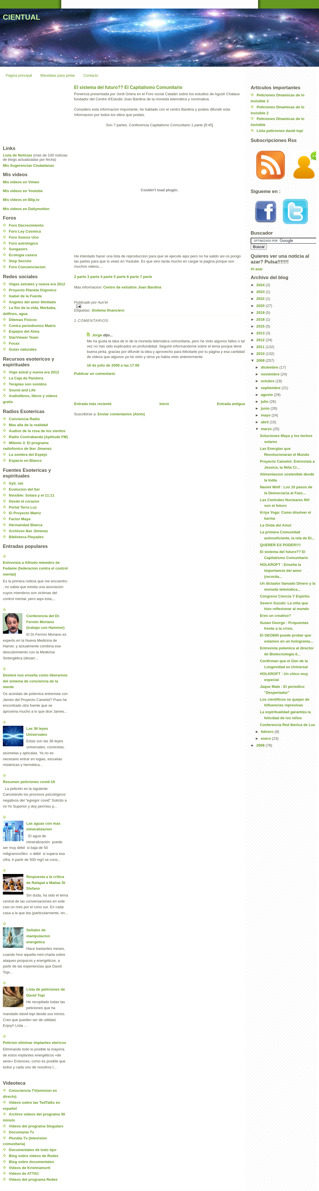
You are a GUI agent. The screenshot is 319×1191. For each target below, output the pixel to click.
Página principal (19, 75)
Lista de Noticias (17, 155)
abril (265, 422)
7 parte (146, 277)
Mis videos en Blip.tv (21, 200)
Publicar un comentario (94, 373)
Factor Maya (19, 519)
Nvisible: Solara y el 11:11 (31, 495)
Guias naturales (23, 349)
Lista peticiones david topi (280, 131)
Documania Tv (21, 1132)
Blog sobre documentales (31, 1162)
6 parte (133, 277)
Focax (14, 343)
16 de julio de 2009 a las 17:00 (113, 365)
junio (266, 408)
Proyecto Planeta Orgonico (32, 290)
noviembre (271, 374)
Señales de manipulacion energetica (38, 936)
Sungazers (18, 249)
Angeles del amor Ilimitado (32, 302)
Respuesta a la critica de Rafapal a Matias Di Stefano (45, 883)
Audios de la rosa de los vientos (37, 431)
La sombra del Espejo (28, 454)
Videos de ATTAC (24, 1173)
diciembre (270, 367)
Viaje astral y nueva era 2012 (34, 372)
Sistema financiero (107, 310)
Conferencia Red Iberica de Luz (287, 725)
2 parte (80, 277)
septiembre (271, 388)
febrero (268, 731)
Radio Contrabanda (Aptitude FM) (38, 437)
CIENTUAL (21, 17)
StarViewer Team (23, 337)
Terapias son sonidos (28, 384)
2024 (261, 285)
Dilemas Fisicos (23, 320)
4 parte (107, 277)
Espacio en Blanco (25, 460)
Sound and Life (22, 390)
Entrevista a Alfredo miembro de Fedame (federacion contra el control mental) (35, 568)
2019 (261, 312)
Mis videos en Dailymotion (26, 209)
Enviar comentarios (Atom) (121, 414)
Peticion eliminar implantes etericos (34, 1042)
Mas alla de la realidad (28, 425)
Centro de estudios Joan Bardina (132, 287)
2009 (261, 360)
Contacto (90, 75)
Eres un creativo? (275, 615)
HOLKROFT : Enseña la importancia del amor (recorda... (280, 570)
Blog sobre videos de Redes (33, 1156)
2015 (261, 326)
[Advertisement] (140, 388)
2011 (261, 347)
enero (266, 738)
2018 (261, 319)
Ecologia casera (23, 255)
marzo (267, 429)
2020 (261, 306)
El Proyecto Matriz (25, 513)
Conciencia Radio (24, 419)
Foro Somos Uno (24, 237)
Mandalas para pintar (57, 75)
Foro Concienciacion (27, 267)
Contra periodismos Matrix (32, 326)
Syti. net (16, 483)
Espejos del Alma (24, 331)
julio (265, 401)
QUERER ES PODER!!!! (280, 545)
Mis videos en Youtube (23, 191)
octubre (268, 381)
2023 (261, 292)
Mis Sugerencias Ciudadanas (28, 165)
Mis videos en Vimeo (21, 182)
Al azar (257, 269)
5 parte (120, 277)
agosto (267, 395)
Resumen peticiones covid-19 (29, 782)
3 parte (93, 277)
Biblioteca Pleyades (26, 537)
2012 (261, 340)
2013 (261, 333)
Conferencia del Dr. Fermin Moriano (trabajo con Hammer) (45, 622)
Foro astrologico (23, 243)
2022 (261, 298)
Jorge (97, 335)
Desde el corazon (24, 501)
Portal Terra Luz (23, 507)
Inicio (164, 404)
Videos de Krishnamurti (29, 1168)
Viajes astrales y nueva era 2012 (37, 284)
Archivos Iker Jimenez (28, 531)
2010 (261, 353)
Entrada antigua (231, 404)
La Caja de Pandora (26, 378)
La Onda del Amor (275, 525)
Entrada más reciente (93, 404)
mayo (266, 415)
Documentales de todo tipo (32, 1150)
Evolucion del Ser (24, 489)
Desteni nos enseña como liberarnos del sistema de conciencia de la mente (35, 681)
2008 (261, 745)
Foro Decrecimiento (26, 225)
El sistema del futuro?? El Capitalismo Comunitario (128, 87)
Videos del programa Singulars (36, 1126)
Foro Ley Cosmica (25, 231)
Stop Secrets (20, 261)
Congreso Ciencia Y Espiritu (284, 596)
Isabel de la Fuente (25, 296)
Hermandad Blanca (25, 525)
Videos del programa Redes (33, 1179)
